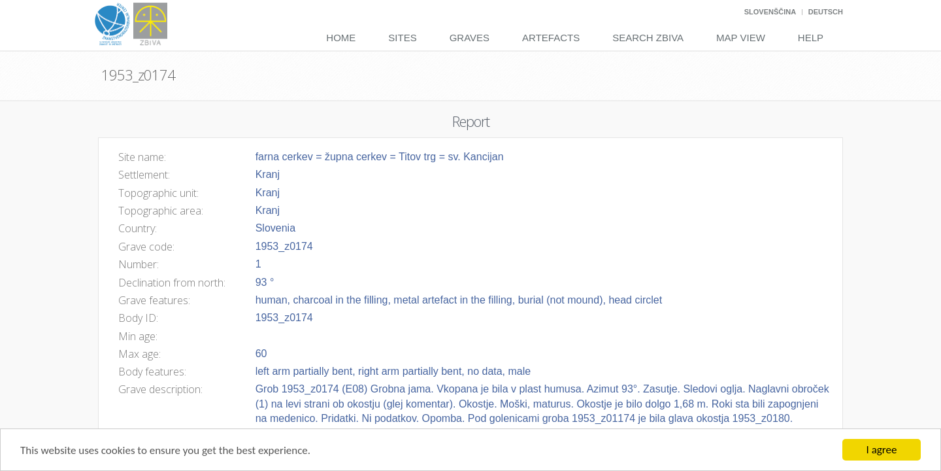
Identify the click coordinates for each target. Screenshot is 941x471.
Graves (469, 37)
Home (340, 37)
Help (810, 37)
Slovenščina (770, 12)
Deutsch (825, 12)
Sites (402, 37)
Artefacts (551, 37)
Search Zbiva (648, 37)
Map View (740, 37)
